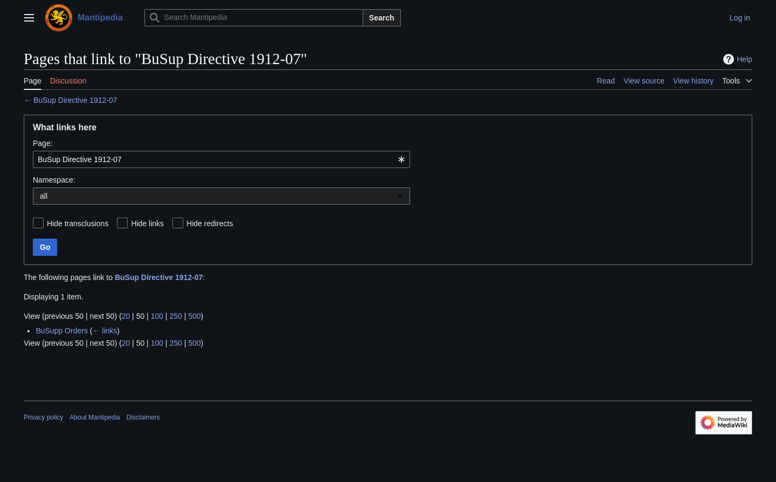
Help (736, 59)
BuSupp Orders (62, 330)
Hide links (147, 223)
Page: (43, 143)
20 (126, 316)
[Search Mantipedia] (253, 17)
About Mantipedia (95, 417)
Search (381, 17)
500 (194, 316)
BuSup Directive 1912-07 (75, 100)
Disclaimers (143, 417)
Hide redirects (209, 223)
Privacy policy (43, 417)
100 (157, 316)
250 (175, 316)
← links (104, 330)
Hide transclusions (77, 223)
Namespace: (54, 180)
